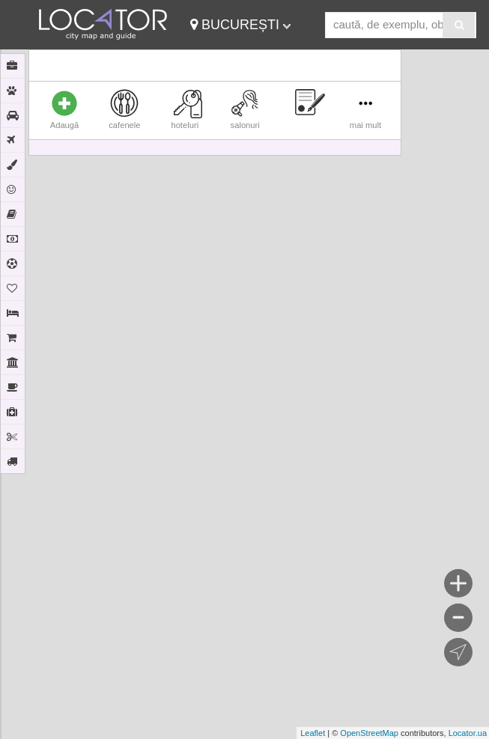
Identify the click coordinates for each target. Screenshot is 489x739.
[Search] (459, 25)
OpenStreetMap (369, 733)
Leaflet (312, 733)
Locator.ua (468, 733)
